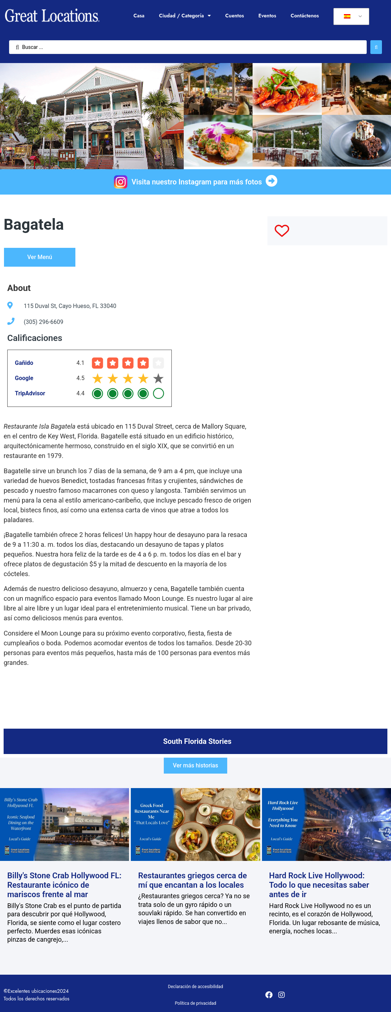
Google (24, 378)
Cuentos (234, 15)
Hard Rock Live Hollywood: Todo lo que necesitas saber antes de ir (319, 885)
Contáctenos (305, 15)
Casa (138, 15)
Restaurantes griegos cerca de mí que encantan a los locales (192, 880)
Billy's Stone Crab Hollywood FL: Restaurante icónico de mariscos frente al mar (64, 885)
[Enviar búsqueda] (376, 47)
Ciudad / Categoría (185, 15)
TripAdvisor (30, 393)
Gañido (24, 362)
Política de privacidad (195, 1003)
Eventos (267, 15)
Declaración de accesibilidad (195, 986)
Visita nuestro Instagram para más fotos (197, 182)
